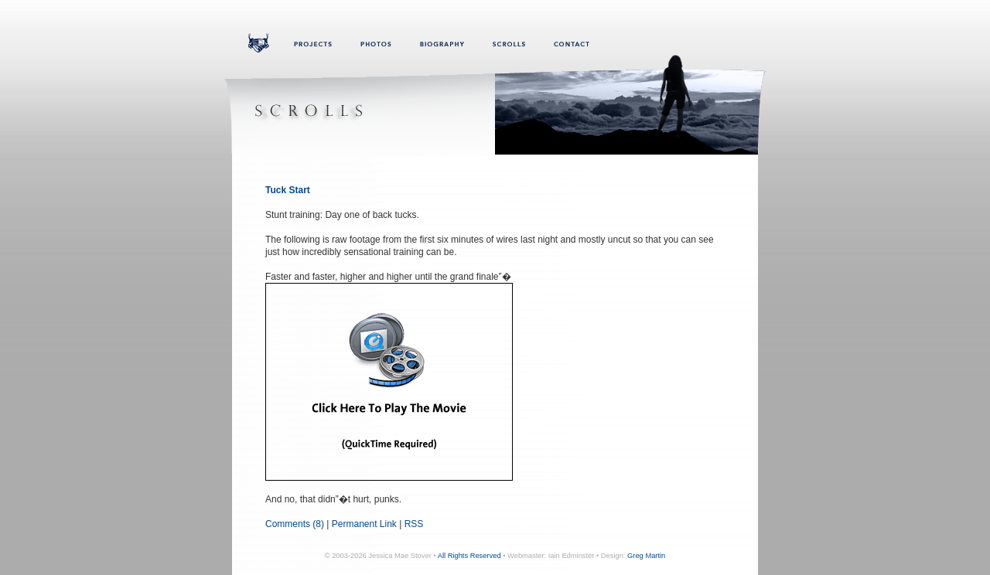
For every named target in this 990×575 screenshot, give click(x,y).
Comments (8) (294, 524)
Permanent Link (364, 524)
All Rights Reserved (469, 556)
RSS (414, 524)
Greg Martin (646, 556)
